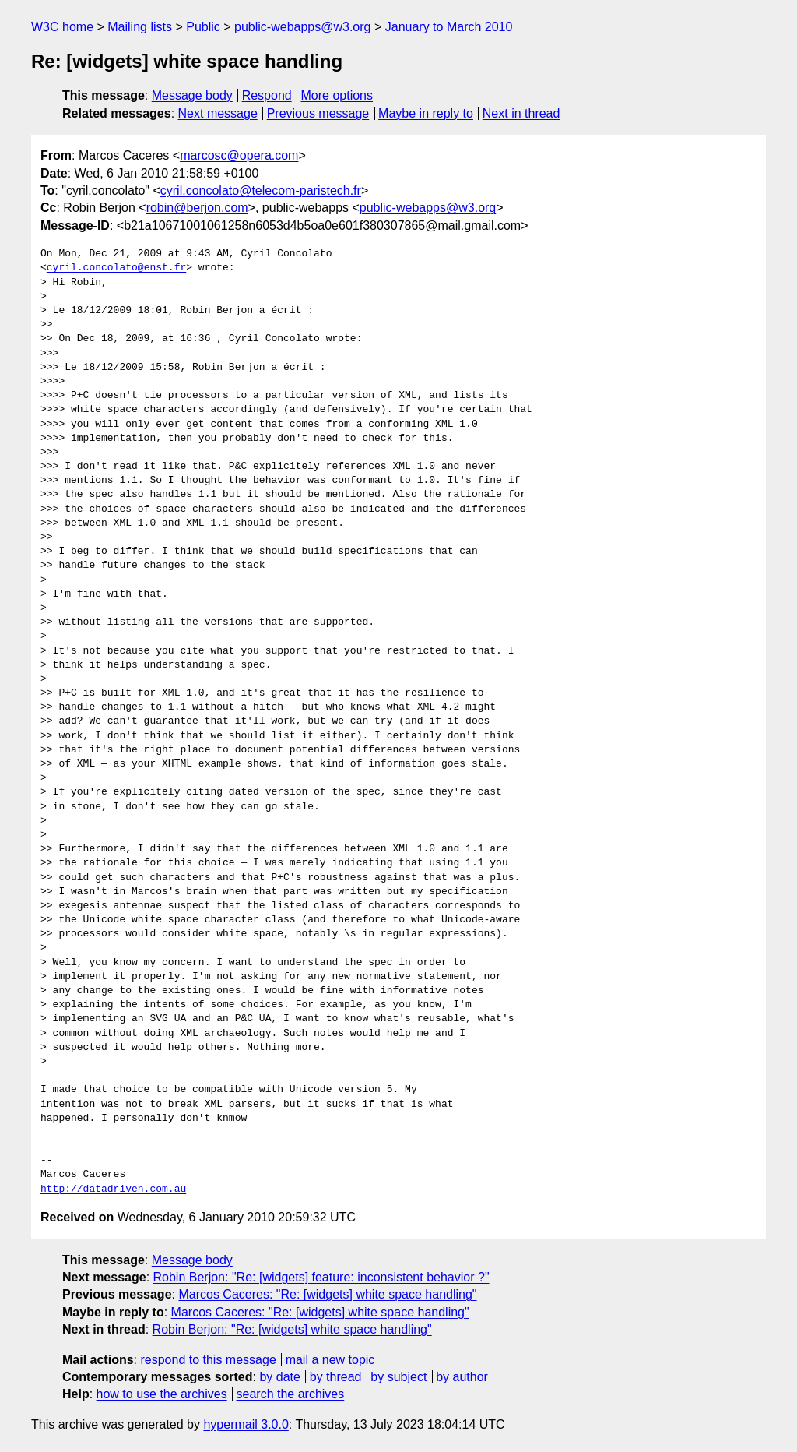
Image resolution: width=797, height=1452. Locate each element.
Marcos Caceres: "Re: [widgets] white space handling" (327, 1294)
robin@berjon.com (197, 207)
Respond (267, 95)
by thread (336, 1376)
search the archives (291, 1394)
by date (279, 1376)
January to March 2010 (449, 26)
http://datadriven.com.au (113, 1189)
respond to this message (208, 1359)
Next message (218, 113)
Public (203, 26)
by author (462, 1376)
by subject (398, 1376)
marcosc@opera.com (239, 155)
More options (337, 95)
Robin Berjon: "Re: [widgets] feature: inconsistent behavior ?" (321, 1277)
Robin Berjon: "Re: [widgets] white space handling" (292, 1329)
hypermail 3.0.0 (245, 1424)
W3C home (62, 26)
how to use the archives (162, 1394)
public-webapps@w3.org (302, 26)
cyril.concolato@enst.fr (116, 268)
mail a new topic (330, 1359)
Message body (192, 95)
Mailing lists (139, 26)
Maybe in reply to (425, 113)
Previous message (318, 113)
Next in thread (521, 113)
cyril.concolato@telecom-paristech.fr (260, 190)
